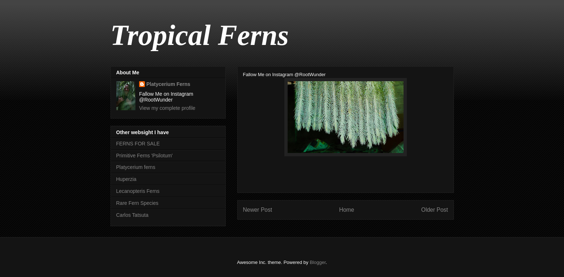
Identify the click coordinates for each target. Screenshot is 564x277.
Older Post (434, 210)
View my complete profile (167, 108)
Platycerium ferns (135, 167)
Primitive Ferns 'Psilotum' (144, 155)
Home (346, 210)
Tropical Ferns (199, 35)
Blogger (318, 262)
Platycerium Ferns (168, 84)
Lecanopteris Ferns (138, 191)
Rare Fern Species (137, 203)
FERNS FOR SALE (138, 143)
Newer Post (257, 210)
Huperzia (126, 179)
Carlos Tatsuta (132, 215)
